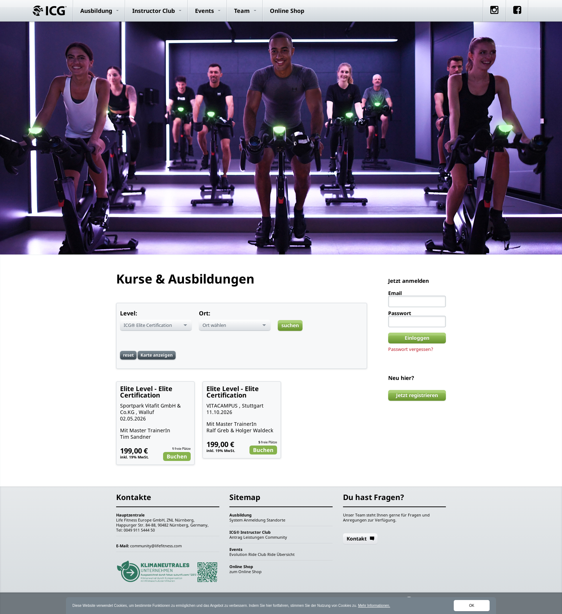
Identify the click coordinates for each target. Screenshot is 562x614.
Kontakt (357, 538)
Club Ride (267, 554)
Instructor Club (153, 11)
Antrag (235, 537)
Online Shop (287, 11)
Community (276, 537)
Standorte (276, 520)
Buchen (177, 456)
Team (242, 11)
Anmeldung (255, 520)
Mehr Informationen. (374, 606)
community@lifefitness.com (156, 545)
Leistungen (253, 537)
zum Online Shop (245, 571)
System (236, 520)
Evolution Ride (243, 554)
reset (128, 355)
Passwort (399, 313)
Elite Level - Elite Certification (146, 391)
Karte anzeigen (156, 355)
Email (395, 293)
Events (204, 11)
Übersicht (286, 554)
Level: (128, 313)
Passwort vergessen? (410, 349)
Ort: (204, 313)
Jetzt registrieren (417, 395)
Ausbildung (96, 11)
